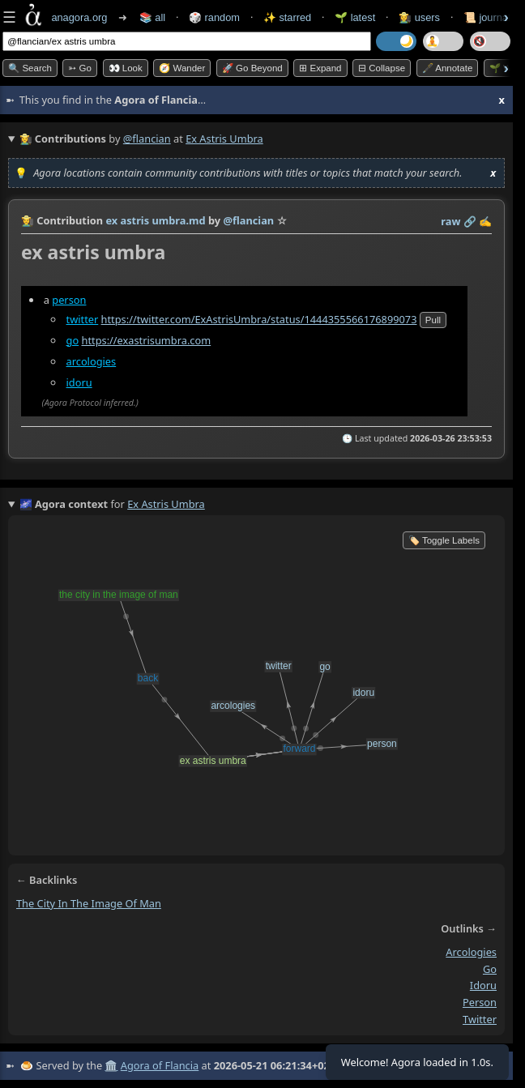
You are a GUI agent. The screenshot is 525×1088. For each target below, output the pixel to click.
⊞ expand (320, 68)
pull (433, 320)
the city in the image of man (88, 903)
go (72, 340)
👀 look (126, 68)
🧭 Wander (182, 68)
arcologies (91, 361)
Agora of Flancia (159, 1065)
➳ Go (80, 68)
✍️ (485, 221)
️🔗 (469, 221)
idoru (79, 382)
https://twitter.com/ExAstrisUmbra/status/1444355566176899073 (259, 319)
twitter (82, 319)
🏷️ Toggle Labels (444, 540)
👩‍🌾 (27, 220)
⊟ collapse (381, 68)
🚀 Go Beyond (252, 68)
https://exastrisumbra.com (146, 340)
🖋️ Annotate (447, 68)
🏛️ (111, 1065)
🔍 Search (30, 68)
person (69, 299)
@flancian (147, 138)
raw (450, 221)
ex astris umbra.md (155, 220)
